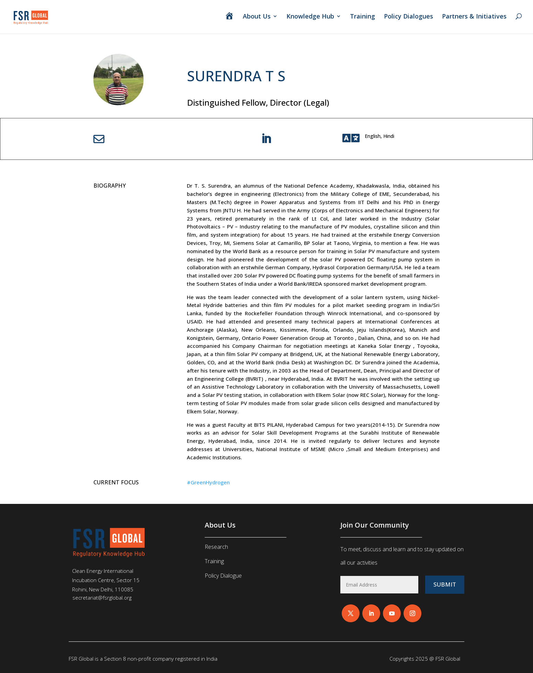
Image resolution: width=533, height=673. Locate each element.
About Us (257, 17)
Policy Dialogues (408, 17)
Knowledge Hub (310, 17)
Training (362, 17)
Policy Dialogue (223, 575)
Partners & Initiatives (475, 17)
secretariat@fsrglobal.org (102, 597)
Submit (444, 584)
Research (216, 547)
